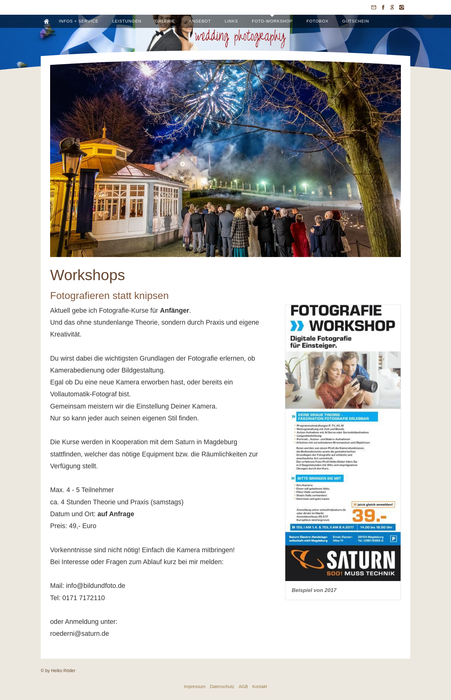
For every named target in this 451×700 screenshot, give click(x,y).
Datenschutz (222, 686)
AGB (243, 686)
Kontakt (259, 686)
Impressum (194, 686)
